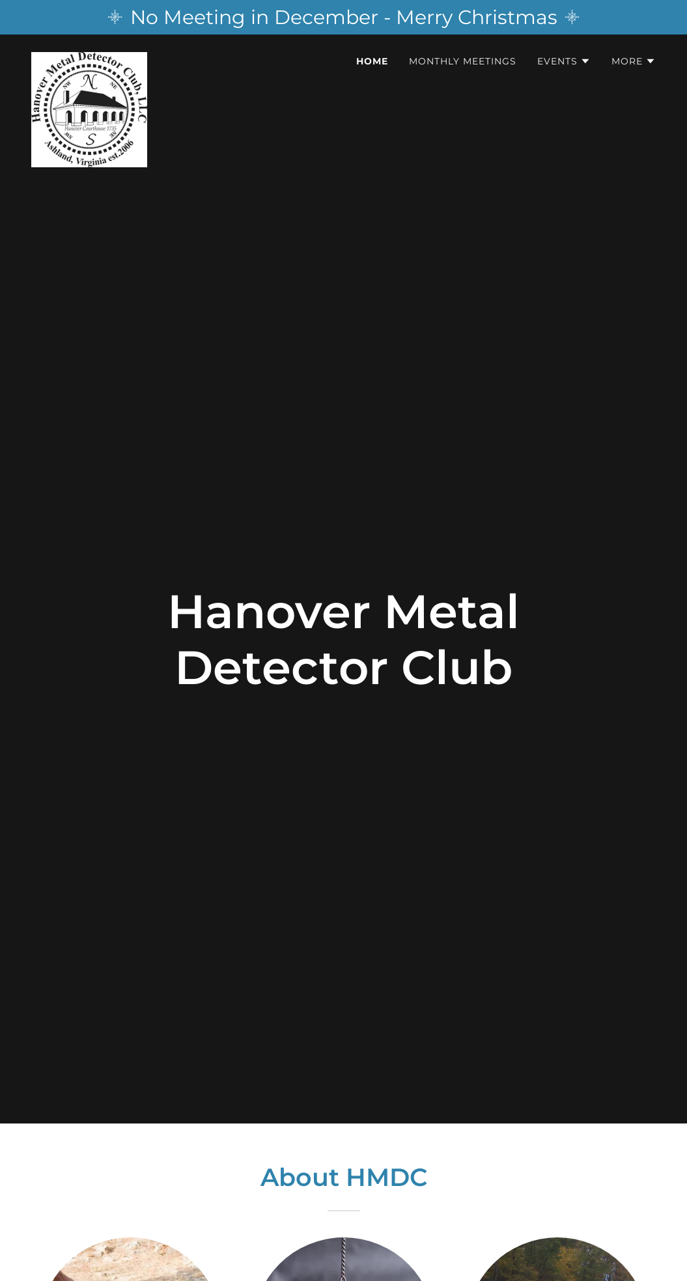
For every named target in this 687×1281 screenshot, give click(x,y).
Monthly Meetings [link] (462, 61)
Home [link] (372, 61)
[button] (564, 61)
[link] (89, 57)
